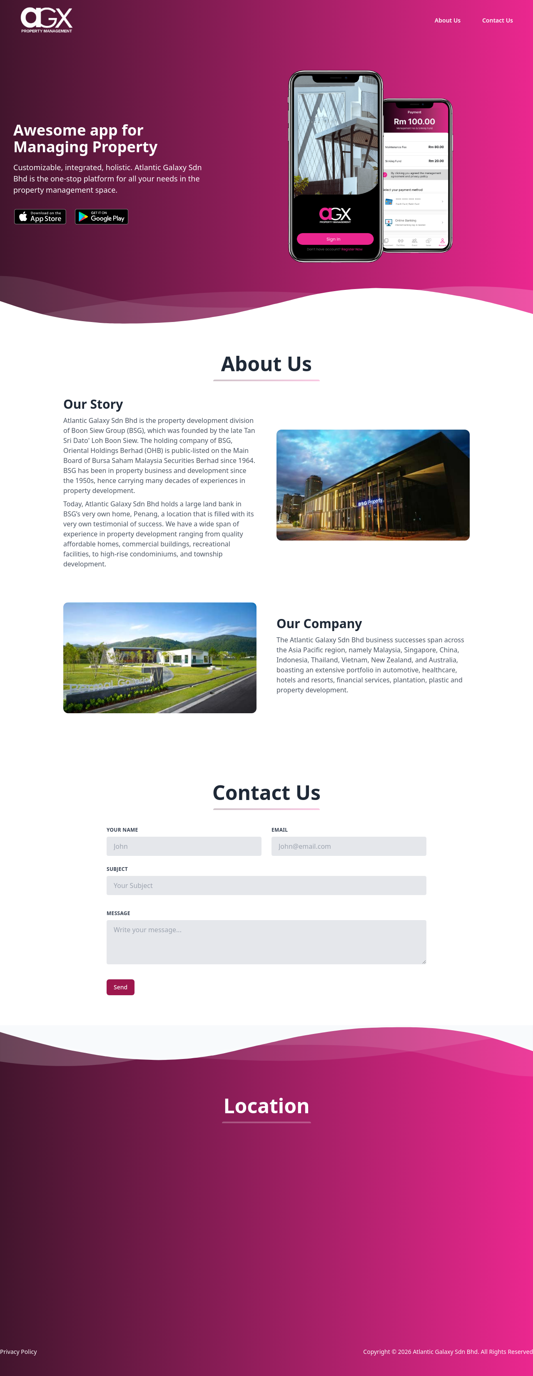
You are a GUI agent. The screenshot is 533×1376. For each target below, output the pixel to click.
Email (279, 830)
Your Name (122, 830)
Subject (117, 869)
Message (118, 913)
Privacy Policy (18, 1352)
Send (120, 987)
